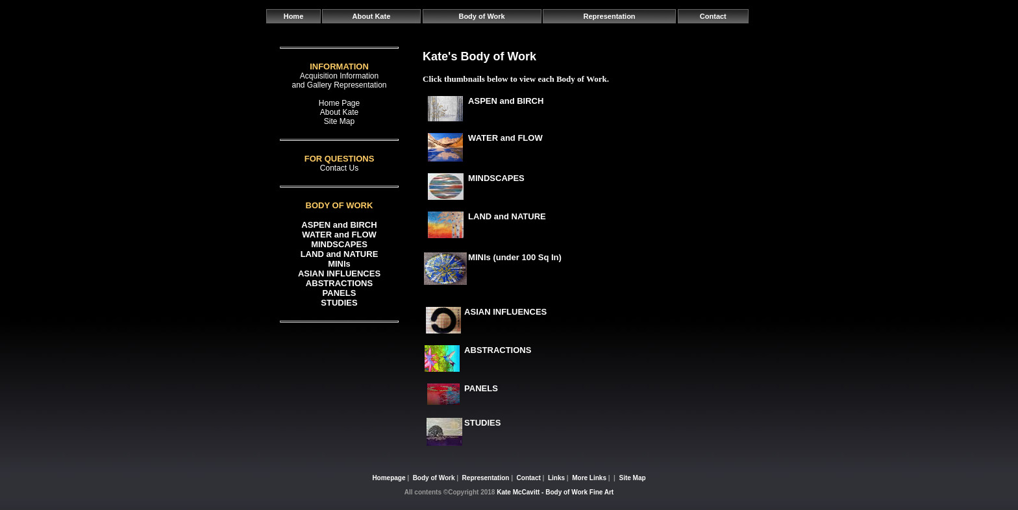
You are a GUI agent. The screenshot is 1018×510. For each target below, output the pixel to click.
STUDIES (339, 303)
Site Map (339, 121)
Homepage (388, 477)
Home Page (339, 103)
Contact (713, 16)
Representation (610, 16)
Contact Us (339, 168)
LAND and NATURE (340, 254)
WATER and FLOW (339, 234)
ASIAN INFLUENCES (339, 273)
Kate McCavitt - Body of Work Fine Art (555, 492)
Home (294, 16)
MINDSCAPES (339, 244)
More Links (589, 477)
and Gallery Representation (339, 85)
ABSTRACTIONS (339, 283)
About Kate (372, 16)
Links (556, 477)
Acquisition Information (339, 75)
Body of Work (481, 16)
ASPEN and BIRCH (339, 225)
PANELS (339, 293)
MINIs (339, 264)
